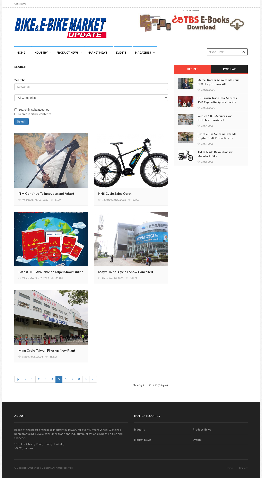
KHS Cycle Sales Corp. (115, 193)
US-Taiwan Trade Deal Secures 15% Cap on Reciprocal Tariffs (217, 100)
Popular (229, 69)
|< (18, 379)
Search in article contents (32, 114)
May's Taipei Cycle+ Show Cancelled (125, 272)
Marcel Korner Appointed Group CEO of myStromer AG (218, 82)
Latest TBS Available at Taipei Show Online (50, 272)
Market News (97, 52)
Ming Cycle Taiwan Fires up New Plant (46, 350)
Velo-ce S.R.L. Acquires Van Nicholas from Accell (215, 118)
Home (21, 52)
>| (93, 379)
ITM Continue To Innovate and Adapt (46, 193)
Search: (19, 80)
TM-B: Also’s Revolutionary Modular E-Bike (215, 154)
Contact (243, 467)
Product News (67, 52)
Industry (139, 429)
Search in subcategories (31, 109)
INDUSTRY (41, 52)
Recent (192, 69)
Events (121, 52)
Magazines (143, 52)
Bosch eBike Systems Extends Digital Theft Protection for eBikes (217, 138)
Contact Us (20, 3)
